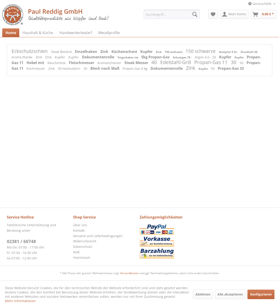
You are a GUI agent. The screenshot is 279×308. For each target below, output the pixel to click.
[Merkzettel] (213, 14)
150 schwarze (201, 51)
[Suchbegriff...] (172, 14)
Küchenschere (124, 51)
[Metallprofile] (109, 32)
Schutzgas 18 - (183, 57)
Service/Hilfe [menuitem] (260, 4)
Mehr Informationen (20, 301)
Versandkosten (129, 273)
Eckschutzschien (30, 51)
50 (242, 63)
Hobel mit (36, 62)
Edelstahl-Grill (176, 62)
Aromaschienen (109, 63)
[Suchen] (195, 14)
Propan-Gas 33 (231, 68)
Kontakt (79, 230)
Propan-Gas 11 (211, 62)
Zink (104, 51)
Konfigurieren (261, 294)
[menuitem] (172, 14)
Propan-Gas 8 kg (135, 68)
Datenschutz (82, 246)
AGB (76, 252)
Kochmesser (36, 68)
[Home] (10, 32)
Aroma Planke (22, 57)
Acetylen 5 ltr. (228, 52)
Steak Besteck (62, 52)
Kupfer (146, 51)
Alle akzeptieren (230, 294)
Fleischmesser (82, 62)
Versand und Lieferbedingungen (98, 236)
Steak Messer (136, 62)
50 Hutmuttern (69, 68)
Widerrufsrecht (84, 241)
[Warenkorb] (263, 14)
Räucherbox (57, 63)
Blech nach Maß (105, 68)
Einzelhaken (86, 51)
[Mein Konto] (234, 14)
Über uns (80, 225)
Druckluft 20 (249, 52)
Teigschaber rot (128, 57)
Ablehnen (202, 294)
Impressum (81, 257)
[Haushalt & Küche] (37, 32)
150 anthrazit (174, 52)
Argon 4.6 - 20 (206, 57)
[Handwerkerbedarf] (75, 32)
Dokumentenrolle (98, 57)
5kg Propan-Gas (155, 57)
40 (154, 62)
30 (234, 62)
